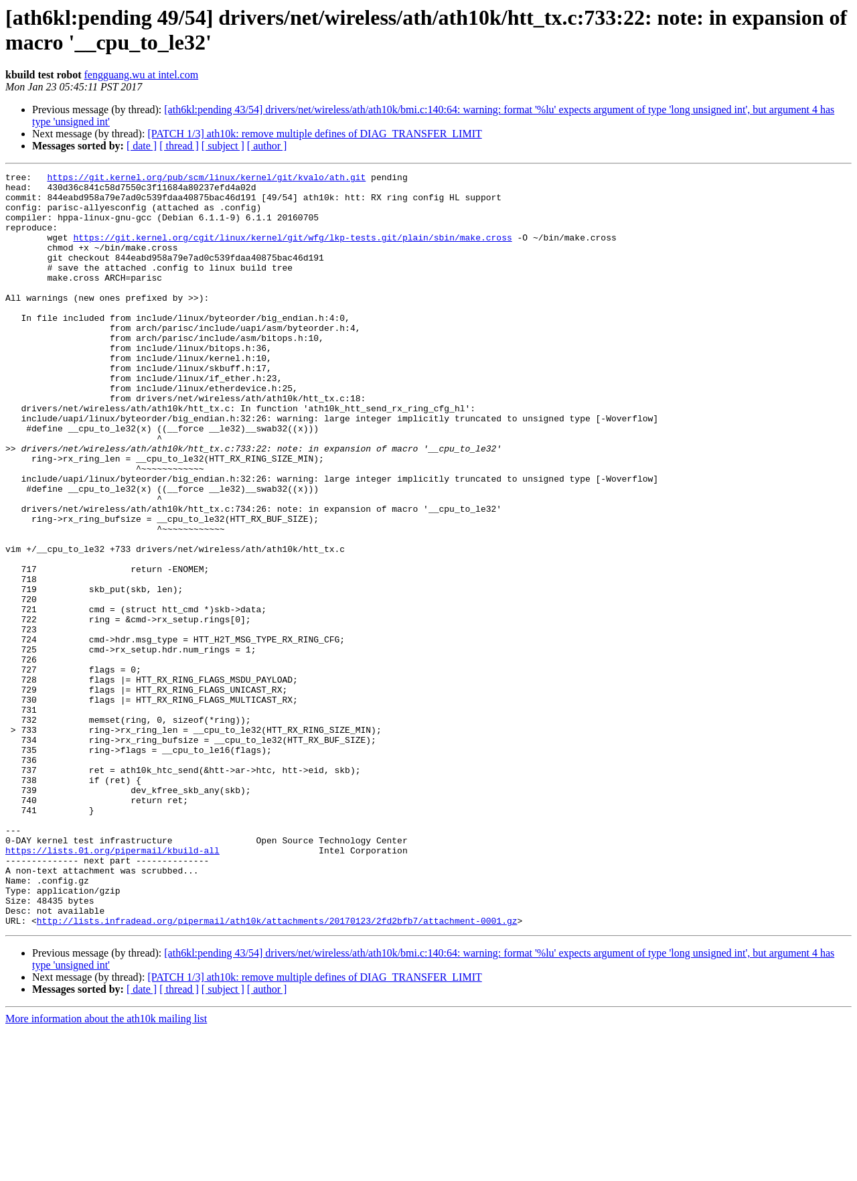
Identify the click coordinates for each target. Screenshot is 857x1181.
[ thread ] (179, 145)
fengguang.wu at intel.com (141, 74)
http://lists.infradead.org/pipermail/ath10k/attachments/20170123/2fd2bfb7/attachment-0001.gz (277, 1071)
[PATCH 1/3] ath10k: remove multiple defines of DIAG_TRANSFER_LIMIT (314, 133)
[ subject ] (223, 145)
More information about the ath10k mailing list (106, 1169)
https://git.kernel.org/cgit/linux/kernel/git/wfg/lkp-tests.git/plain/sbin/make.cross (292, 251)
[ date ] (142, 145)
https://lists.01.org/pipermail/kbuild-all (112, 987)
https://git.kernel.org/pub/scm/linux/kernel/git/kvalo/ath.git (206, 179)
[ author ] (267, 145)
